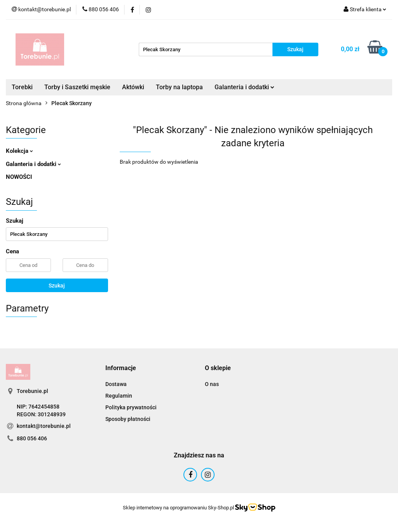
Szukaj (57, 285)
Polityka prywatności (131, 407)
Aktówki (133, 87)
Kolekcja (19, 150)
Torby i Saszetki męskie (77, 87)
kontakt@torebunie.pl (44, 426)
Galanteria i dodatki (244, 87)
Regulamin (118, 396)
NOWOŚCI (19, 176)
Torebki (22, 87)
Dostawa (116, 384)
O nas (212, 384)
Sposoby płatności (127, 419)
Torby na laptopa (179, 87)
